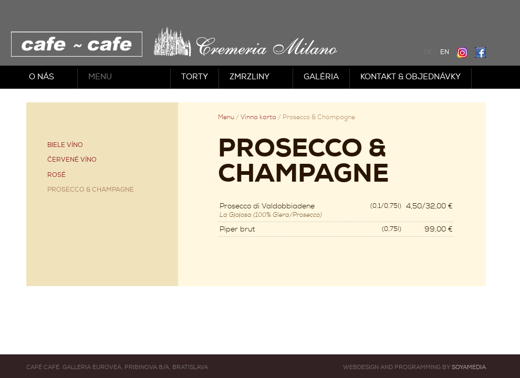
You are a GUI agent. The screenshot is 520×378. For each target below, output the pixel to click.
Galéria (321, 77)
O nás (41, 77)
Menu (100, 77)
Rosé (56, 175)
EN (444, 52)
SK (428, 52)
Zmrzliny (249, 77)
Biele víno (65, 145)
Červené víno (72, 160)
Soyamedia (469, 367)
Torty (194, 77)
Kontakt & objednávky (410, 77)
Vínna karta (258, 117)
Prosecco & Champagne (90, 190)
